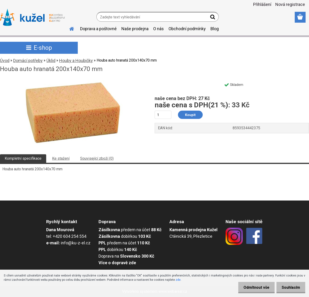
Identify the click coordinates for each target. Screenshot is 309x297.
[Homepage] (69, 28)
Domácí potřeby (28, 60)
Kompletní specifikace (23, 158)
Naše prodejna (134, 28)
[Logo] (32, 17)
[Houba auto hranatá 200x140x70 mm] (72, 81)
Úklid (50, 60)
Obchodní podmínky (187, 28)
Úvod (4, 60)
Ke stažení (61, 158)
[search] (213, 18)
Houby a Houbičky (76, 60)
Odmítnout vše (254, 287)
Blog (214, 28)
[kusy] (163, 115)
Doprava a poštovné (98, 28)
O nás (158, 28)
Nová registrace (290, 4)
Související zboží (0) (97, 158)
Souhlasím (290, 287)
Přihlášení (262, 4)
